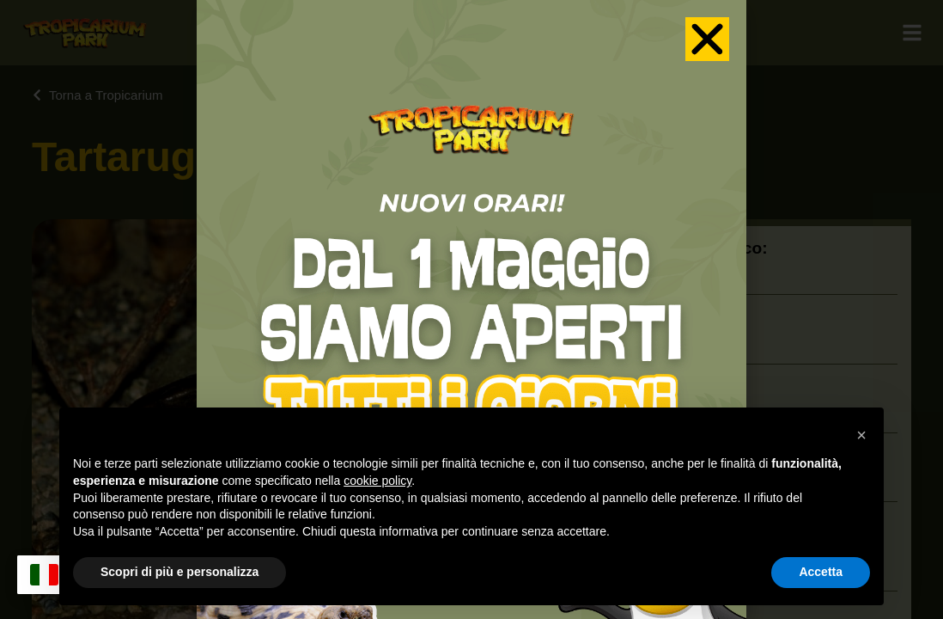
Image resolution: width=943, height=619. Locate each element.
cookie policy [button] (377, 480)
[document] (471, 309)
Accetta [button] (821, 572)
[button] (861, 435)
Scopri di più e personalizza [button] (179, 572)
